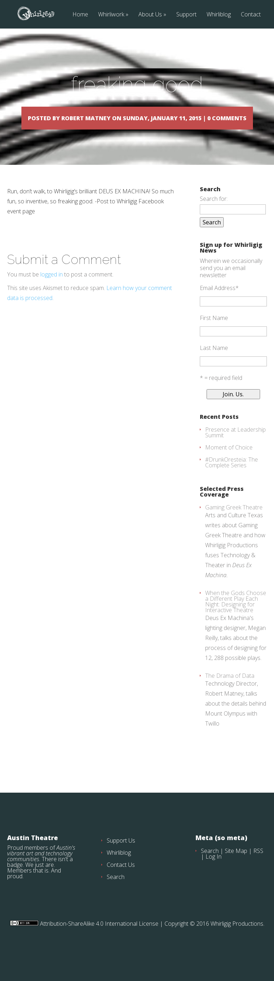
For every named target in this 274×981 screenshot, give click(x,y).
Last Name (214, 368)
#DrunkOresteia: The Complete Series (231, 482)
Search (116, 897)
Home (80, 14)
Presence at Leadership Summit (235, 452)
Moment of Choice (229, 468)
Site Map (236, 871)
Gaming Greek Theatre (234, 528)
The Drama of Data (229, 696)
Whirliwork (111, 14)
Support (186, 14)
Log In (214, 877)
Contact (251, 14)
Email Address (219, 308)
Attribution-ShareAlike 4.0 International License (98, 944)
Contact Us (121, 885)
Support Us (121, 861)
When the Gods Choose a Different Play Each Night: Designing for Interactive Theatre (235, 621)
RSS (258, 871)
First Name (214, 338)
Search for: (214, 219)
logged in (51, 295)
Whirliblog (219, 14)
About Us (150, 14)
